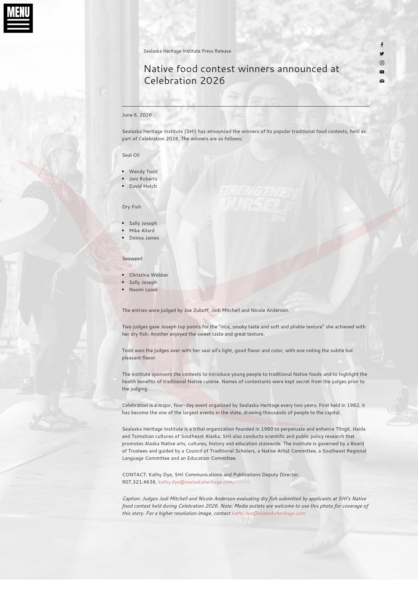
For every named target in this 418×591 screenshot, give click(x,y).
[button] (15, 18)
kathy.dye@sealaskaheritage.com (195, 481)
